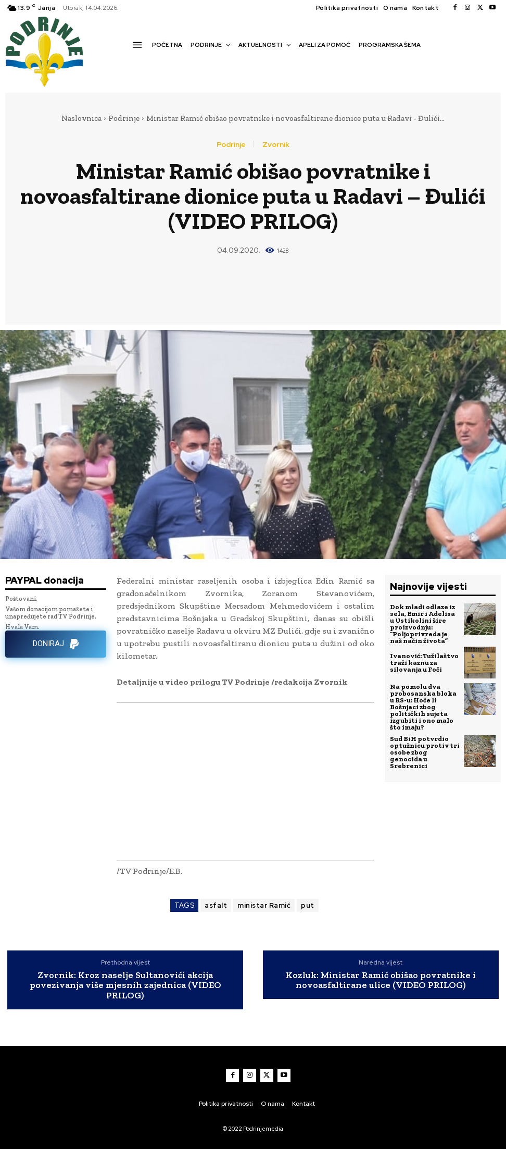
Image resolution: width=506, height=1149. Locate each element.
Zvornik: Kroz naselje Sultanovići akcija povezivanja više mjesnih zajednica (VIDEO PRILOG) (125, 985)
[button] (136, 63)
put (307, 905)
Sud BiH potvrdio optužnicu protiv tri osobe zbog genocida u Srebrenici (425, 752)
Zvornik (275, 144)
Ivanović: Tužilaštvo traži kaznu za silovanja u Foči (424, 662)
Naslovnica (81, 118)
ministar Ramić (263, 905)
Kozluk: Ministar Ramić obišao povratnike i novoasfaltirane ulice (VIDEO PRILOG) (381, 980)
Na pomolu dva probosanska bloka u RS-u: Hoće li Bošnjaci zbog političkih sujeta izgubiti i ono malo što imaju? (423, 707)
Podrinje (124, 118)
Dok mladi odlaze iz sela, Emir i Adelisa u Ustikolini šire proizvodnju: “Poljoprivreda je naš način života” (422, 624)
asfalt (216, 905)
